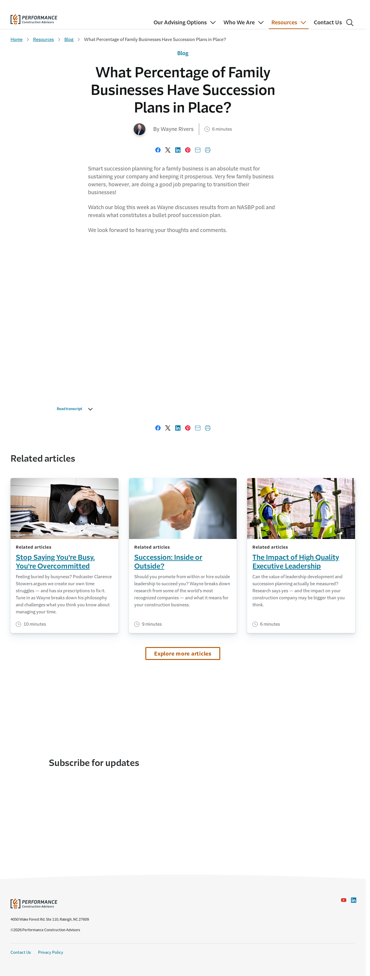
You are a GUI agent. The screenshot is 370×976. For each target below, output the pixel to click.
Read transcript (76, 409)
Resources (43, 39)
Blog (68, 39)
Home (17, 39)
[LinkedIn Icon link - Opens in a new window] (354, 900)
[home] (34, 18)
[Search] (350, 22)
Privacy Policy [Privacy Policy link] (50, 952)
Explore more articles (182, 653)
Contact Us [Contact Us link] (21, 952)
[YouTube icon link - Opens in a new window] (344, 900)
